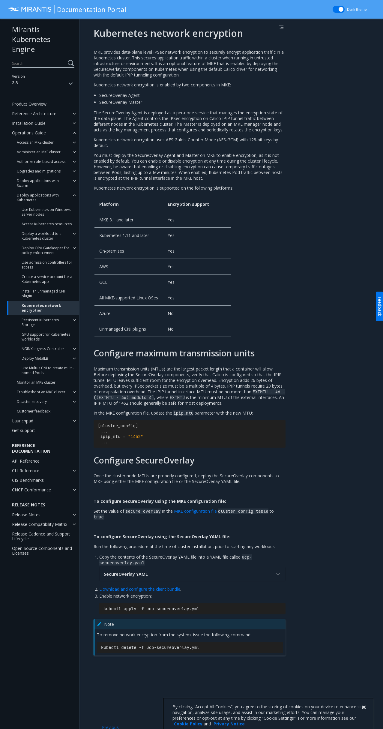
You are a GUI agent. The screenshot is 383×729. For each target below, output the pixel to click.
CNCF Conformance (31, 490)
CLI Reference (25, 470)
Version (18, 76)
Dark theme (357, 9)
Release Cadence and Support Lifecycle (41, 536)
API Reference (26, 461)
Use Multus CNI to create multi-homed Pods (48, 370)
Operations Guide (29, 133)
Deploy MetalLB (35, 358)
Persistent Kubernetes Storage (40, 322)
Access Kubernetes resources (47, 223)
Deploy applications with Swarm (38, 183)
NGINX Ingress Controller (43, 348)
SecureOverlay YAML (192, 574)
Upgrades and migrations (39, 171)
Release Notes (26, 515)
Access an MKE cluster (35, 142)
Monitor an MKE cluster (36, 382)
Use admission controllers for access (47, 265)
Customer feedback (33, 411)
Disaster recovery (32, 401)
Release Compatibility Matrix (39, 524)
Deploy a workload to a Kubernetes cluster (41, 236)
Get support (23, 430)
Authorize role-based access (41, 161)
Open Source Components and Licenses (42, 550)
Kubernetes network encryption (41, 308)
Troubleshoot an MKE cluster (41, 391)
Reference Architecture (34, 113)
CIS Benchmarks (28, 480)
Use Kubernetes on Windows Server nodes (46, 212)
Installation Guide (29, 123)
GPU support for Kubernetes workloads (46, 337)
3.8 (43, 83)
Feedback (380, 306)
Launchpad (22, 421)
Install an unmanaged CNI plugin (43, 293)
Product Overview (29, 104)
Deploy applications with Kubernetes (38, 197)
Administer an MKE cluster (39, 151)
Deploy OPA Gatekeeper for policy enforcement (45, 250)
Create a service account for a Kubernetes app (47, 279)
